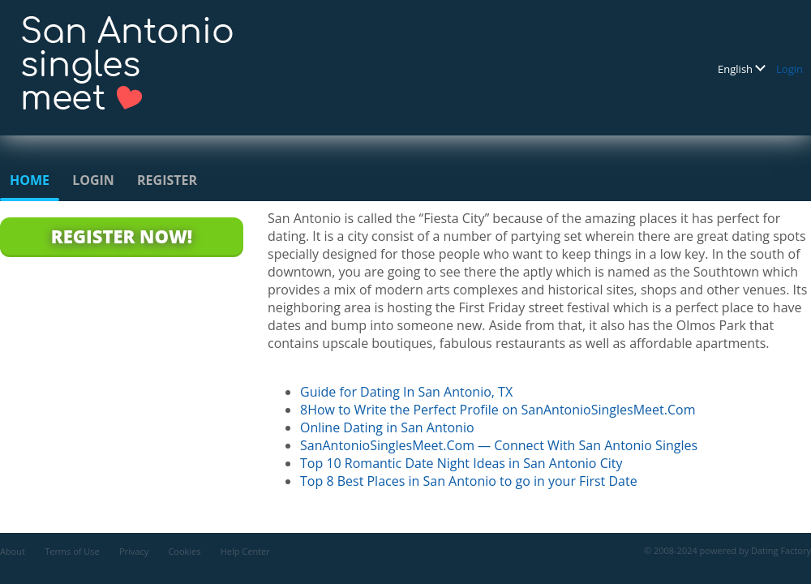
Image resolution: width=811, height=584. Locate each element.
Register (167, 180)
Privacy (133, 551)
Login (789, 69)
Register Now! (121, 236)
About (12, 551)
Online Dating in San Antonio (387, 427)
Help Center (245, 551)
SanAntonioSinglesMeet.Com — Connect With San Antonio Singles (498, 445)
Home (29, 180)
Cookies (184, 551)
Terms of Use (72, 551)
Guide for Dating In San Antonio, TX (406, 392)
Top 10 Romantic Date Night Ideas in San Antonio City (461, 463)
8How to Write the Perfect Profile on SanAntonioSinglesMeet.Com (497, 410)
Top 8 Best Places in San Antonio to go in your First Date (468, 481)
